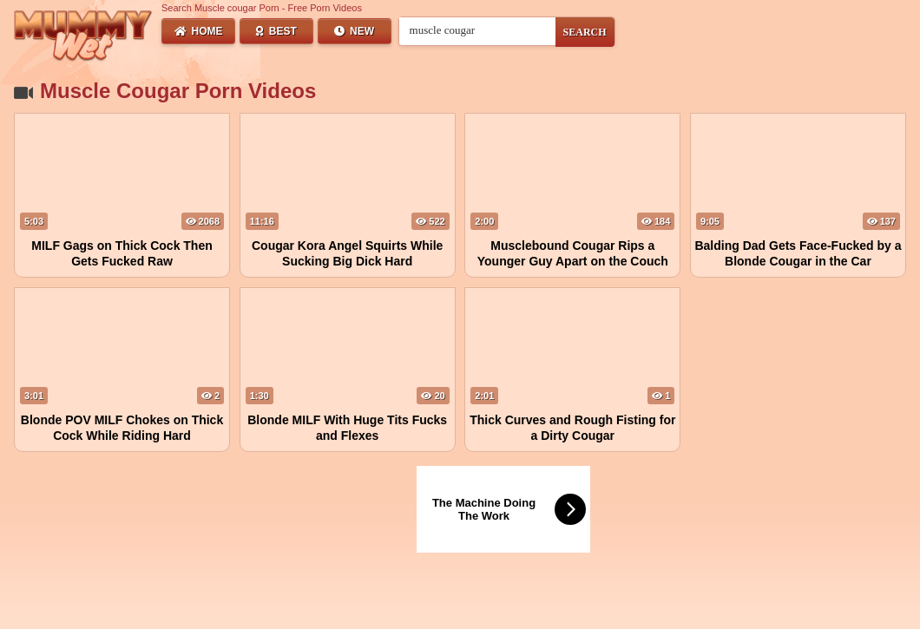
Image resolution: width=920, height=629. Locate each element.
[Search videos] (477, 30)
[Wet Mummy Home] (83, 36)
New (354, 31)
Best (276, 31)
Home (198, 31)
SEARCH (585, 32)
